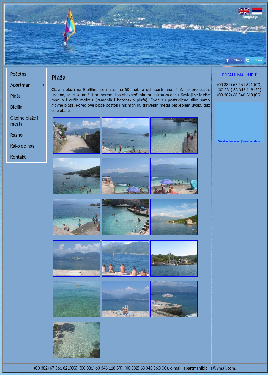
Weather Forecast (229, 141)
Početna (18, 74)
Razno (16, 135)
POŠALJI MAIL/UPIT (239, 75)
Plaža (15, 96)
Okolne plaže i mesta (24, 121)
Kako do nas (22, 146)
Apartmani (21, 85)
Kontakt (18, 157)
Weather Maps (251, 141)
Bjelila (16, 107)
